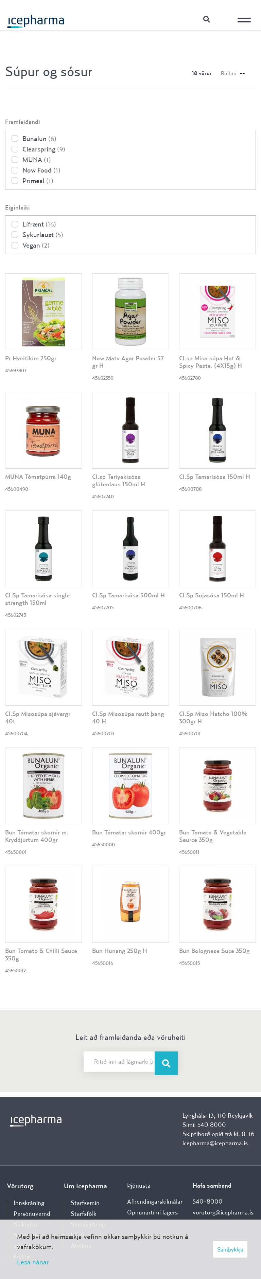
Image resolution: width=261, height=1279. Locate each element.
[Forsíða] (36, 18)
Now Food (41, 170)
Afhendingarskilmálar (154, 1201)
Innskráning (223, 19)
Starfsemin (85, 1202)
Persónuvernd (32, 1213)
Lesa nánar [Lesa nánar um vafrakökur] (33, 1262)
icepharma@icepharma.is (215, 1143)
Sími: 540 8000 (204, 1124)
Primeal (37, 180)
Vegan (36, 245)
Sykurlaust (42, 234)
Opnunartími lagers (152, 1212)
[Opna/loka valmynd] (245, 15)
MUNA (36, 159)
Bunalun (39, 138)
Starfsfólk (84, 1213)
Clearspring (43, 149)
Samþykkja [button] (230, 1249)
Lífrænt (39, 224)
